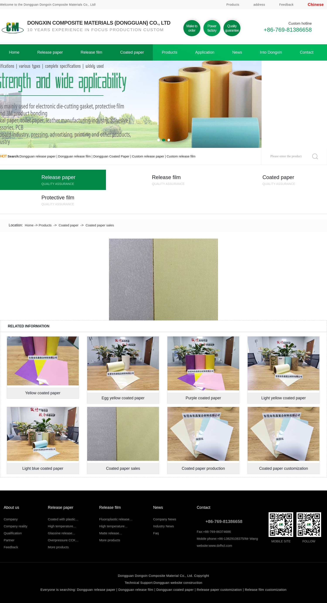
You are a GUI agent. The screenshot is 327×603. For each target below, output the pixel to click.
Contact (306, 52)
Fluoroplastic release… (116, 519)
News (237, 52)
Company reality (15, 526)
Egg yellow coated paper (123, 398)
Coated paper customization (283, 468)
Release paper (50, 52)
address (259, 4)
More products (58, 547)
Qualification (13, 533)
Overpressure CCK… (63, 540)
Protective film (73, 201)
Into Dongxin (271, 52)
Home (14, 52)
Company (11, 519)
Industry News (163, 526)
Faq (156, 533)
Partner (9, 540)
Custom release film (181, 156)
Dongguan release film (74, 156)
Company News (164, 519)
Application (204, 52)
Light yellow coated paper (283, 398)
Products (232, 4)
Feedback (286, 4)
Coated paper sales (99, 225)
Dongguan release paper (38, 156)
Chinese (316, 4)
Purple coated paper (203, 398)
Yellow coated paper (42, 393)
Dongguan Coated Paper (111, 156)
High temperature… (62, 526)
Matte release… (110, 533)
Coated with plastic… (63, 519)
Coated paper (132, 52)
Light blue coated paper (42, 468)
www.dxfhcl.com (220, 545)
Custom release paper (148, 156)
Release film (91, 52)
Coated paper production (203, 468)
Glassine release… (61, 533)
